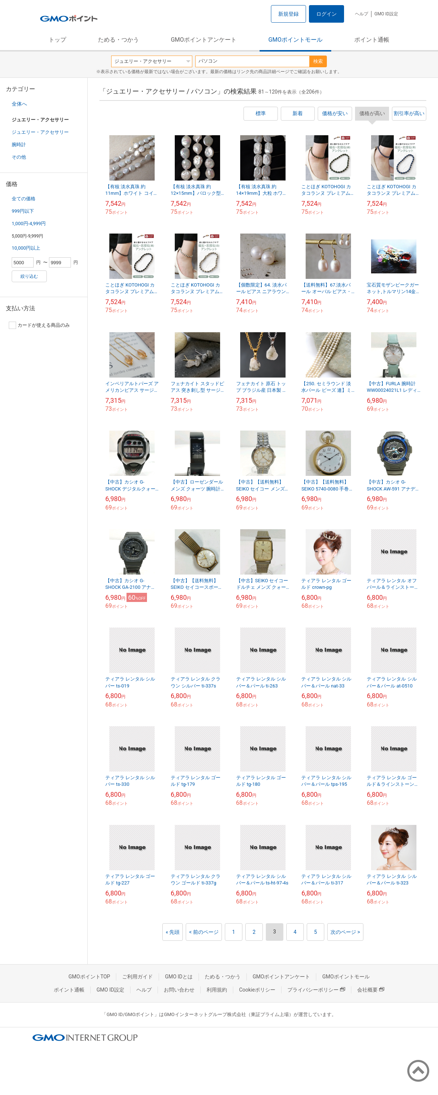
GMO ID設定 (386, 13)
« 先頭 (173, 932)
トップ (57, 39)
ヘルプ (361, 13)
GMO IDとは (179, 977)
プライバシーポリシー (316, 990)
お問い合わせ (179, 990)
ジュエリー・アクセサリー (40, 132)
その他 (19, 157)
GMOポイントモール (295, 39)
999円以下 (23, 211)
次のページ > (345, 932)
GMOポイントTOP (89, 977)
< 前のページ (204, 932)
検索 (318, 61)
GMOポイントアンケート (204, 39)
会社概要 (370, 990)
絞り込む (29, 276)
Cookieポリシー (257, 990)
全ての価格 (23, 198)
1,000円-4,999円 (29, 223)
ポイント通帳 (371, 39)
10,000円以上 (26, 248)
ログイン (326, 14)
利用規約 (217, 990)
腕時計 (19, 144)
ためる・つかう (118, 39)
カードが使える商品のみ (39, 325)
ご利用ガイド (137, 977)
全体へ (19, 104)
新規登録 (288, 14)
